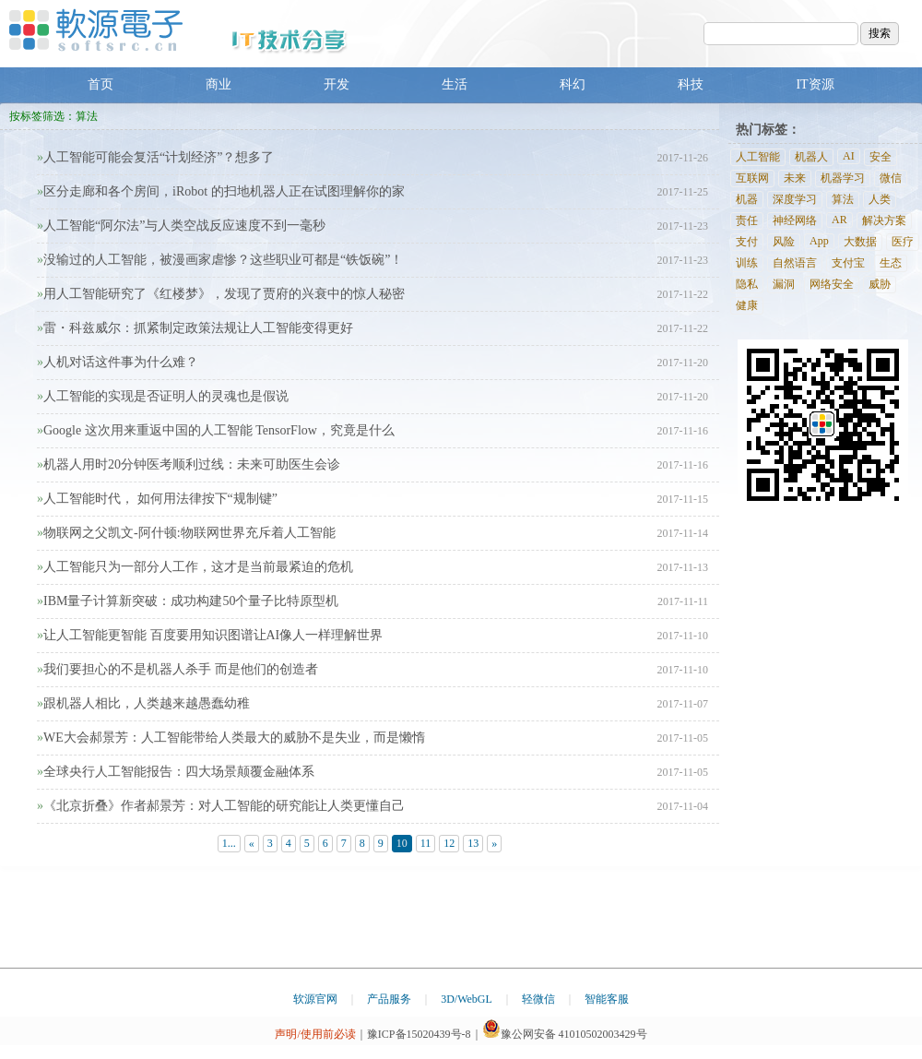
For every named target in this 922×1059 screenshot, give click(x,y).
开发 (336, 84)
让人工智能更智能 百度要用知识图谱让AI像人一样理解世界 (210, 635)
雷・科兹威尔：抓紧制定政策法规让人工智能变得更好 (195, 328)
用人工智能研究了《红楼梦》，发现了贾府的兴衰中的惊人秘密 (221, 294)
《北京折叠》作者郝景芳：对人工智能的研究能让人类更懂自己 (221, 806)
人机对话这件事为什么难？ (117, 362)
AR (839, 219)
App (819, 240)
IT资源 (814, 84)
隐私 (747, 284)
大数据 (860, 241)
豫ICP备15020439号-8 (419, 1034)
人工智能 (758, 156)
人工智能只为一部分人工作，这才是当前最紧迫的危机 (195, 567)
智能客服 (607, 999)
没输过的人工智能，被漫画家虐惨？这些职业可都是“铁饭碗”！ (220, 260)
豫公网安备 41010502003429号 (564, 1034)
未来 (795, 178)
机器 (747, 199)
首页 (100, 84)
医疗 (903, 241)
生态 (891, 262)
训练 (747, 262)
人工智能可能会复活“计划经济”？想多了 (155, 157)
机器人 (811, 156)
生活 (454, 84)
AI (849, 155)
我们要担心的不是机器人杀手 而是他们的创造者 (177, 669)
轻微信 (538, 999)
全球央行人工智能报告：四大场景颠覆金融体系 (175, 772)
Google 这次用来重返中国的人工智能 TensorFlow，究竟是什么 (216, 430)
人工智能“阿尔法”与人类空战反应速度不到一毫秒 (181, 225)
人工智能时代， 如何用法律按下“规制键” (157, 499)
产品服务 (389, 999)
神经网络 (795, 220)
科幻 (572, 84)
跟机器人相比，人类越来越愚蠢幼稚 (143, 703)
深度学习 (795, 199)
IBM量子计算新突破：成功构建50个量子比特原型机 (187, 601)
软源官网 (315, 999)
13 (473, 843)
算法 (843, 199)
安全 (880, 156)
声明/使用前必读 (315, 1034)
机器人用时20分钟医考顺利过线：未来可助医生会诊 (188, 464)
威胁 (880, 284)
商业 (218, 84)
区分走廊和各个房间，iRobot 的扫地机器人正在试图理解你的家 (221, 191)
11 (425, 843)
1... (229, 843)
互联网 (752, 178)
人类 (880, 199)
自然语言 (795, 262)
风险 (784, 241)
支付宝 (848, 262)
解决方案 (884, 220)
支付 (747, 241)
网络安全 (832, 284)
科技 (690, 84)
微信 (891, 178)
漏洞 (784, 284)
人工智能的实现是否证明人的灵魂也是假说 (163, 396)
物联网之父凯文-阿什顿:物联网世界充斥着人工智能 (186, 533)
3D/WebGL (466, 999)
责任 (747, 220)
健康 (747, 305)
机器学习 (843, 178)
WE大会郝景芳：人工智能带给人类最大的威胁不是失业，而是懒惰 (231, 737)
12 (449, 843)
